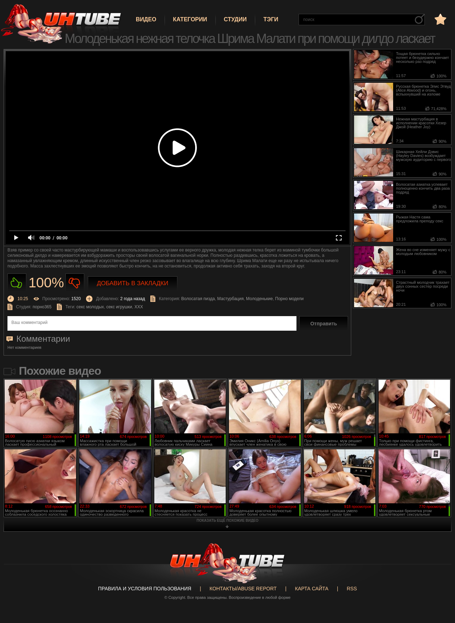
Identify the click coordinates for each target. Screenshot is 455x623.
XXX (138, 306)
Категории (190, 19)
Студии (235, 19)
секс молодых (90, 306)
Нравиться (16, 282)
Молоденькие (259, 298)
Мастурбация (230, 298)
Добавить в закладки (132, 283)
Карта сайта (311, 588)
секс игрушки (119, 306)
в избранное (439, 19)
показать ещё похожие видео (227, 520)
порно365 (42, 306)
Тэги (270, 19)
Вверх (439, 586)
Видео (146, 19)
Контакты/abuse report (243, 588)
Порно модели (289, 298)
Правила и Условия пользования (144, 588)
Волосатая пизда (198, 298)
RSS (352, 588)
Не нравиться (74, 282)
